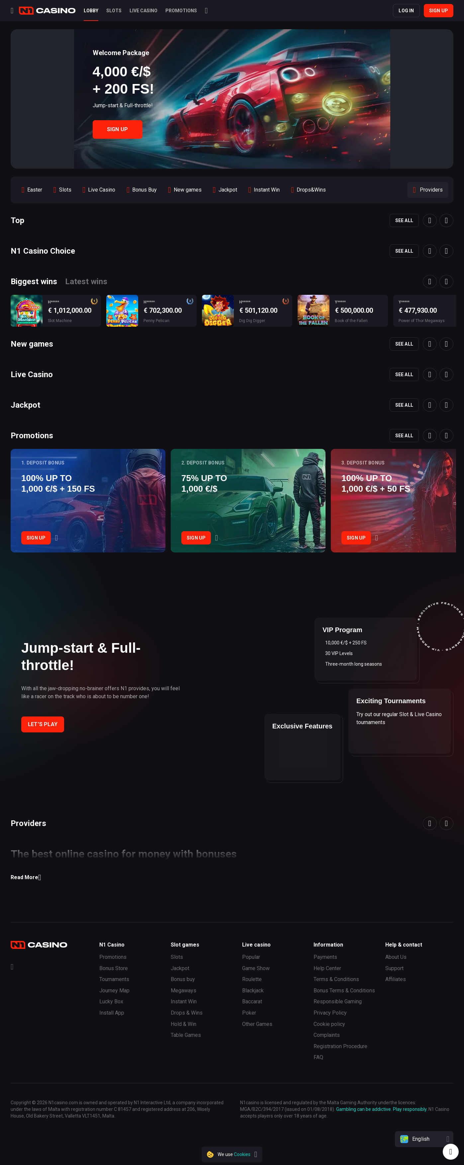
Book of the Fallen (351, 320)
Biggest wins (34, 281)
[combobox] (424, 1139)
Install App (111, 1013)
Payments (325, 957)
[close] (255, 1154)
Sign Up (117, 129)
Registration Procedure (340, 1046)
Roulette (252, 979)
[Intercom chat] (451, 1152)
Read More (26, 877)
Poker (249, 1013)
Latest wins (86, 281)
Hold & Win (183, 1024)
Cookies (242, 1154)
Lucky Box (111, 1001)
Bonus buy (183, 979)
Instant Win (184, 1001)
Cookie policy (329, 1024)
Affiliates (395, 979)
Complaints (327, 1035)
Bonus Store (113, 968)
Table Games (186, 1035)
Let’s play (42, 724)
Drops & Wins (187, 1013)
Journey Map (114, 990)
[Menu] (12, 11)
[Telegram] (12, 967)
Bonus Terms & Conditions (344, 990)
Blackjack (253, 990)
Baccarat (252, 1001)
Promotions (113, 957)
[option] (32, 190)
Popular (251, 957)
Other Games (257, 1024)
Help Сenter (327, 968)
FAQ (318, 1057)
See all (404, 220)
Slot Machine (60, 320)
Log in (406, 10)
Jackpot (180, 968)
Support (394, 968)
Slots (177, 957)
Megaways (183, 990)
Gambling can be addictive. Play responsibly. (381, 1109)
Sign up (438, 10)
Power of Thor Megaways (422, 320)
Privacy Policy (330, 1013)
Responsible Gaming (338, 1001)
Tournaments (114, 979)
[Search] (206, 11)
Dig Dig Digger (252, 320)
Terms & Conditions (336, 979)
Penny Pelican (156, 320)
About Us (396, 957)
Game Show (256, 968)
